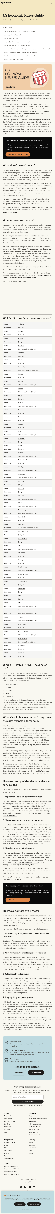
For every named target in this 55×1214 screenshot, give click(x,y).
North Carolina (23, 531)
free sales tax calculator (12, 879)
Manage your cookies (26, 1209)
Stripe (6, 1148)
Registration (8, 1116)
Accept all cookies (34, 1204)
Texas (20, 595)
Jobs (30, 1150)
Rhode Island (22, 567)
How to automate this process (13, 59)
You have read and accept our (29, 1105)
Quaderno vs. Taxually (11, 1174)
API (5, 1132)
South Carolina (23, 574)
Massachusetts (23, 460)
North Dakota (22, 538)
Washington (22, 624)
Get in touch (18, 1073)
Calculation (8, 1118)
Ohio (19, 545)
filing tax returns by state (24, 865)
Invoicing (7, 1124)
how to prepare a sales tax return (25, 862)
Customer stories (34, 1127)
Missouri (21, 488)
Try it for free (36, 1073)
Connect (7, 1129)
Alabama (21, 324)
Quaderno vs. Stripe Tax (12, 1169)
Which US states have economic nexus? (17, 42)
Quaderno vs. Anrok (10, 1171)
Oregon (8, 687)
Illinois (20, 403)
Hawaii (20, 388)
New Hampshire (12, 684)
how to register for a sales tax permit (16, 804)
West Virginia (22, 638)
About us (32, 1142)
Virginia (20, 617)
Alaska (20, 331)
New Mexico (22, 517)
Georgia (20, 381)
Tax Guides (32, 1121)
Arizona (20, 338)
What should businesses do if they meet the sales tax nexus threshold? (27, 49)
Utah (19, 603)
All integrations (9, 1158)
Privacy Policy (38, 1105)
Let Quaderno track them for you (18, 154)
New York (21, 524)
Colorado (21, 360)
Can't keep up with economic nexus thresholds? (19, 31)
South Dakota (22, 581)
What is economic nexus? (12, 38)
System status (33, 1135)
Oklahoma (21, 553)
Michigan (21, 467)
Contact (31, 1153)
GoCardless (8, 1150)
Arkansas (21, 345)
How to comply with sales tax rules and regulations (20, 52)
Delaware (9, 696)
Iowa (20, 417)
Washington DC (23, 631)
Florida (20, 374)
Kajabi (6, 1156)
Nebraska (21, 495)
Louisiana (21, 438)
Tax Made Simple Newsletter (38, 1118)
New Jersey (22, 510)
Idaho (20, 395)
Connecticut (22, 367)
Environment (33, 1148)
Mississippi (21, 481)
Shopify (6, 1145)
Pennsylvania (22, 560)
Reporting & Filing (10, 1121)
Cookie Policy (38, 1199)
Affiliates (32, 1145)
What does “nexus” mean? (12, 35)
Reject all (19, 1204)
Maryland (21, 453)
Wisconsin (21, 645)
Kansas (20, 424)
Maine (20, 445)
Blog (30, 1116)
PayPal (6, 1153)
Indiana (20, 410)
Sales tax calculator (35, 1124)
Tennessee (21, 588)
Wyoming (21, 653)
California (21, 352)
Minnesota (21, 474)
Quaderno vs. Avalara (11, 1166)
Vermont (21, 610)
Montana (9, 690)
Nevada (20, 503)
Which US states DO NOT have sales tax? (17, 45)
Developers (32, 1132)
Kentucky (21, 431)
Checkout (7, 1127)
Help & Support (34, 1129)
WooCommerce (9, 1142)
